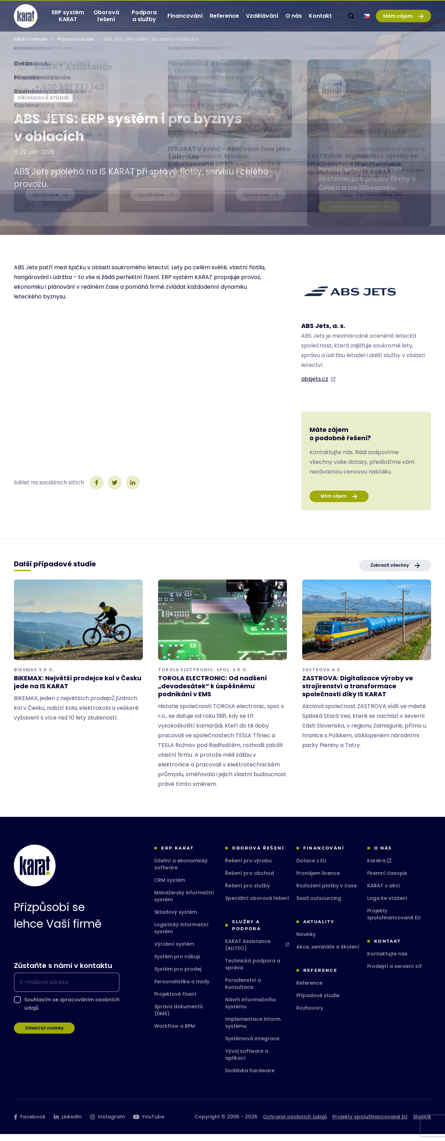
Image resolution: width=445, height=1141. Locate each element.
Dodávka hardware (249, 1077)
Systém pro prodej (177, 975)
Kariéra (379, 867)
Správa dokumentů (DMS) (178, 1017)
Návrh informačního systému (250, 1010)
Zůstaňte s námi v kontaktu (63, 972)
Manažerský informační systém (184, 903)
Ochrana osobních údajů (295, 1123)
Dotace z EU (311, 867)
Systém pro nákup (177, 963)
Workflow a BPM (174, 1032)
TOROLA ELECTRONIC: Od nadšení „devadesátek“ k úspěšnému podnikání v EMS (212, 693)
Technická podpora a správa (252, 971)
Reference (309, 989)
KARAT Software (30, 46)
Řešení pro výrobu (248, 867)
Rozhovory (309, 1014)
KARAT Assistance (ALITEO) (257, 952)
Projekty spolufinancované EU (394, 921)
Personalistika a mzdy (181, 988)
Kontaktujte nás (387, 960)
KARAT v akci (383, 892)
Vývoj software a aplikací (246, 1061)
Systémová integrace (252, 1045)
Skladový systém (175, 919)
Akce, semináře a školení (327, 953)
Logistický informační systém (181, 935)
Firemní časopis (387, 880)
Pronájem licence (318, 880)
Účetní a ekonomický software (181, 871)
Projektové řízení (175, 1001)
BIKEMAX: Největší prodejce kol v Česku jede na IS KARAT (77, 689)
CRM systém (169, 887)
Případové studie (75, 46)
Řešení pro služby (247, 892)
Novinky (306, 941)
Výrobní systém (174, 950)
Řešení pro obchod (249, 880)
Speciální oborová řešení (257, 905)
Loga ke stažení (387, 905)
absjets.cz (314, 386)
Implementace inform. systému (253, 1029)
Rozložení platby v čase (326, 892)
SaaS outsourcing (318, 905)
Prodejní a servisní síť (394, 973)
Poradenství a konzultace (243, 991)
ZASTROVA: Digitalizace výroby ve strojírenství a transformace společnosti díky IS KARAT (357, 693)
